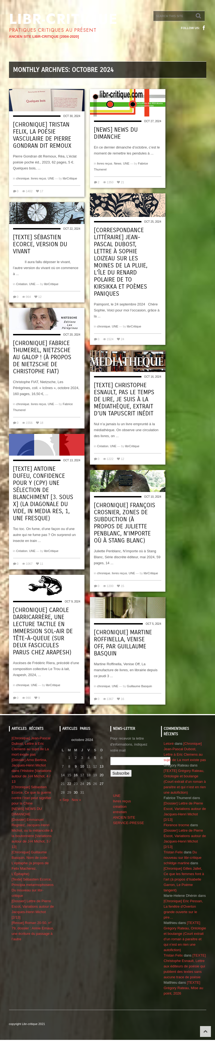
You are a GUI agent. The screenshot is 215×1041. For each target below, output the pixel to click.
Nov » (76, 800)
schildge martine (177, 863)
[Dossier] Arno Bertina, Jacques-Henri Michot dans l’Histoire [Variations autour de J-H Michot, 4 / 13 (32, 771)
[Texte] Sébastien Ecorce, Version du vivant (40, 244)
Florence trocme (176, 825)
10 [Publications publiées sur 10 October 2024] (82, 766)
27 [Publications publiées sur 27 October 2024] (101, 784)
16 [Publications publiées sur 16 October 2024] (76, 775)
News (118, 163)
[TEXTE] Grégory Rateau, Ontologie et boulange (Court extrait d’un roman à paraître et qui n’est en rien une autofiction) (185, 781)
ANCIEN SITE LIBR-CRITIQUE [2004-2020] (44, 36)
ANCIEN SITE (124, 817)
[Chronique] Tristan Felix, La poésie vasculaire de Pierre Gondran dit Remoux (42, 135)
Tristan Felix (173, 852)
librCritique (70, 178)
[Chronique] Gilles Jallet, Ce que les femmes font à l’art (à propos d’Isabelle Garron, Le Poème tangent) (184, 879)
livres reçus (38, 178)
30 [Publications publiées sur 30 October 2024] (76, 792)
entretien (120, 812)
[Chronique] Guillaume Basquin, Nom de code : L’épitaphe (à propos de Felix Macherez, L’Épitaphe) (31, 863)
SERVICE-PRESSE (128, 823)
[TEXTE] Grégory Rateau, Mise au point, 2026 (183, 987)
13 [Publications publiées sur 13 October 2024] (101, 766)
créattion (120, 807)
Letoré (169, 744)
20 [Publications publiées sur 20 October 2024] (101, 775)
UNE (51, 178)
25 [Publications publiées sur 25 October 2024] (88, 784)
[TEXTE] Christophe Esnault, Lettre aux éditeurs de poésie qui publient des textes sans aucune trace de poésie (185, 966)
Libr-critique (63, 19)
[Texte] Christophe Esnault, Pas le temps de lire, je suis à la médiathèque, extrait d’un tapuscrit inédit (124, 399)
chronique (22, 178)
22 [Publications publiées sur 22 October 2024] (69, 784)
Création (22, 284)
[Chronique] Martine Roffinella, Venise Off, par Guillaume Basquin (123, 643)
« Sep (64, 800)
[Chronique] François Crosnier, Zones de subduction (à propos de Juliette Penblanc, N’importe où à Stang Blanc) (124, 523)
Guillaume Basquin (139, 686)
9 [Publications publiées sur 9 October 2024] (76, 766)
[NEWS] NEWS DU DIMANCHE (116, 133)
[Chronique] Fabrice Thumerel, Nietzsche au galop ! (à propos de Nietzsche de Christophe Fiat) (42, 357)
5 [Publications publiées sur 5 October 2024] (95, 758)
